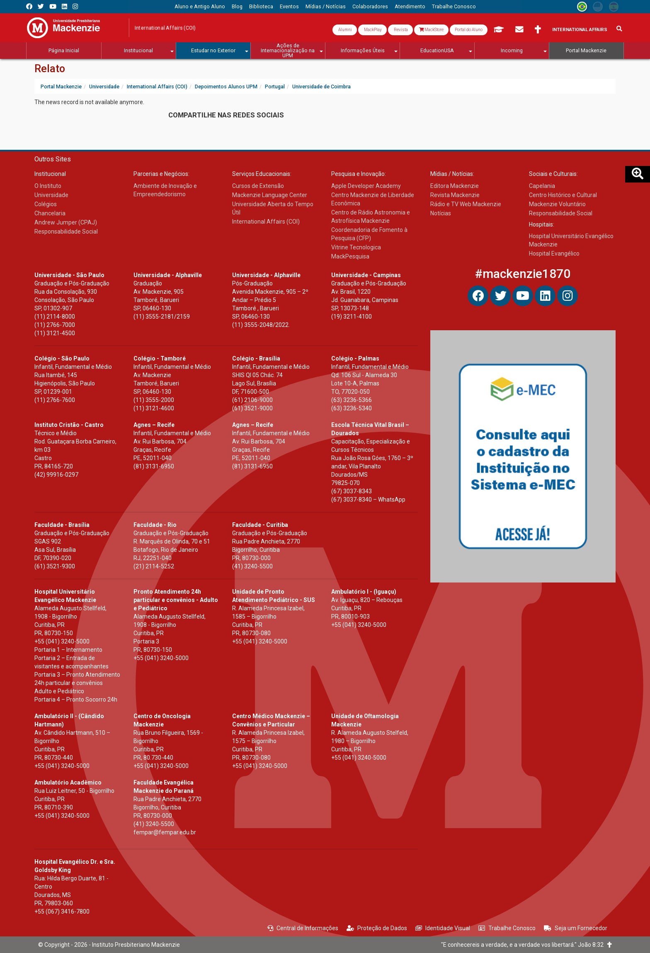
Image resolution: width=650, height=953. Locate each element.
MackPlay (372, 29)
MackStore (431, 29)
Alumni (344, 29)
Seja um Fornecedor (575, 928)
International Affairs (579, 29)
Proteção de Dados (377, 928)
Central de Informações (302, 928)
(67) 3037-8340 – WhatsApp (368, 499)
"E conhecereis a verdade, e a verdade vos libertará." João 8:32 (526, 944)
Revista (400, 29)
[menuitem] (199, 6)
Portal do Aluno (469, 29)
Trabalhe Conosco (507, 928)
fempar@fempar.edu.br (164, 832)
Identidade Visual (442, 928)
